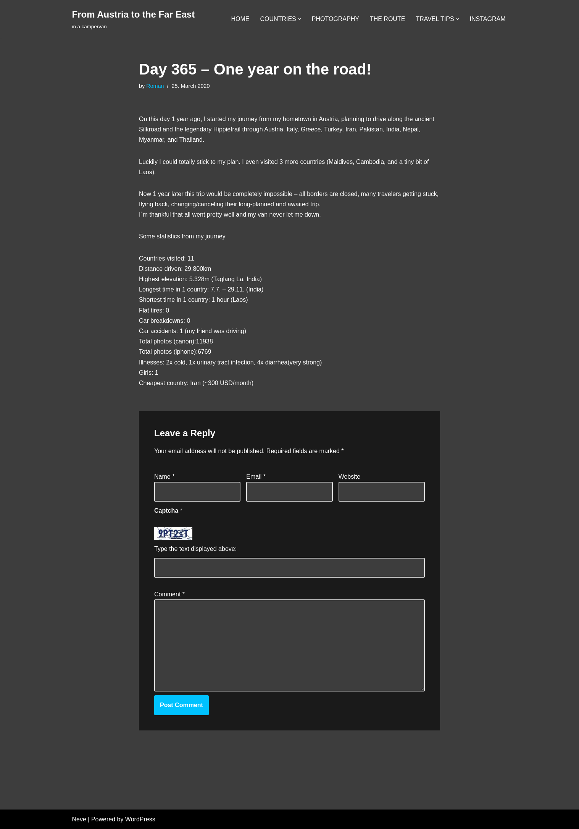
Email (256, 476)
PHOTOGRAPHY (335, 19)
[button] (299, 19)
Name (164, 476)
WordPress (140, 819)
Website (350, 476)
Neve (79, 819)
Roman (155, 86)
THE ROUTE (387, 19)
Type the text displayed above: (195, 549)
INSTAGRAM (488, 19)
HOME (240, 19)
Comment (169, 594)
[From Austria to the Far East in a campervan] (133, 19)
